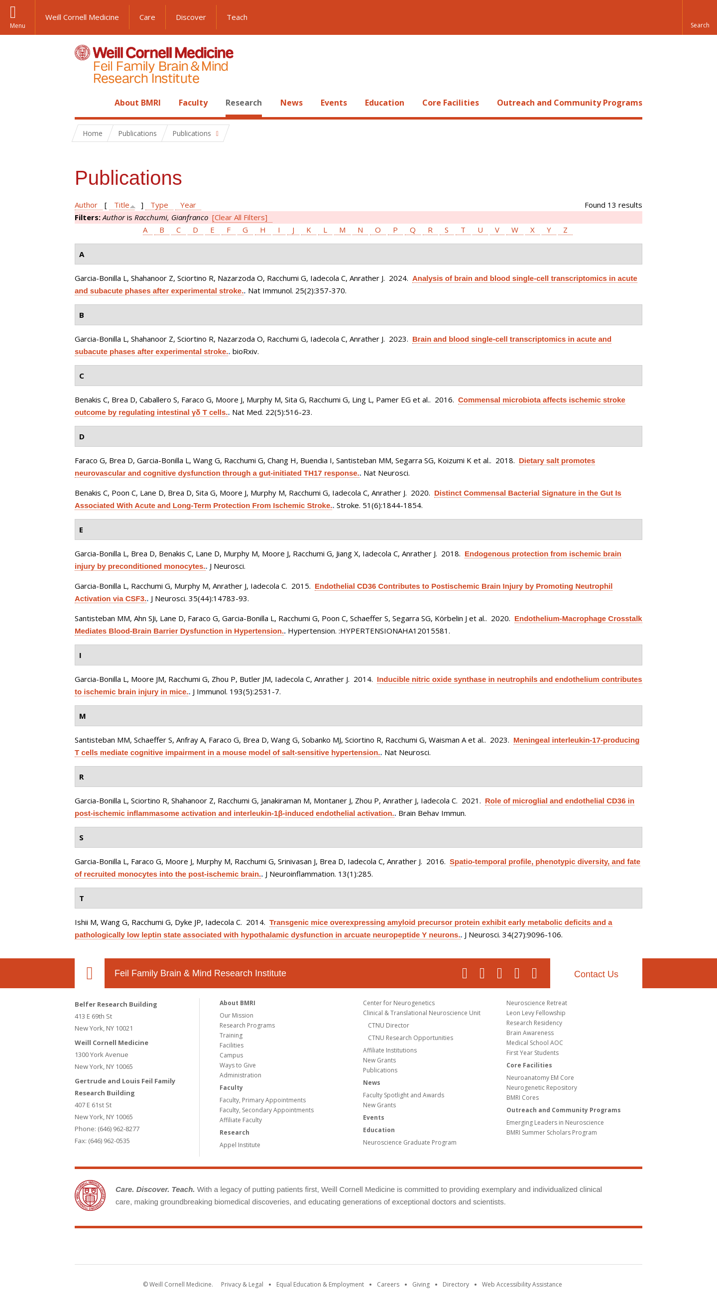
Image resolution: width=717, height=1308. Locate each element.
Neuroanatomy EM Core (540, 1077)
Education (384, 102)
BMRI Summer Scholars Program (551, 1132)
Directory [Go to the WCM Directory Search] (456, 1284)
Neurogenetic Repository (541, 1087)
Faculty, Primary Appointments (263, 1100)
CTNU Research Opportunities (410, 1038)
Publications (380, 1070)
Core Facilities (450, 102)
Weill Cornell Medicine (82, 17)
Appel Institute (240, 1145)
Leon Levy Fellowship (536, 1013)
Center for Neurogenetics (399, 1003)
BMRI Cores (522, 1097)
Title (121, 205)
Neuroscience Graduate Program (410, 1142)
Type (159, 205)
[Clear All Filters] (239, 217)
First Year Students (532, 1052)
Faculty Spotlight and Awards (403, 1095)
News (291, 102)
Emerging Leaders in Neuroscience (555, 1122)
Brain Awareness (530, 1033)
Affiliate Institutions (390, 1050)
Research (244, 102)
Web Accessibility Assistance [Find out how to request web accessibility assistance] (522, 1284)
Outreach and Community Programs (569, 102)
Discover (191, 17)
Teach (237, 17)
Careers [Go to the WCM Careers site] (388, 1284)
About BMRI (138, 102)
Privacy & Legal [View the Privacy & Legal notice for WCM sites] (242, 1284)
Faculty (193, 102)
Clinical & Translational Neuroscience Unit (421, 1013)
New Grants (379, 1060)
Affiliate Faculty (241, 1120)
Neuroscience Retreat (536, 1003)
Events (334, 102)
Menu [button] (17, 25)
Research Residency (534, 1023)
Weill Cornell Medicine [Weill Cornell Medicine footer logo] (286, 1248)
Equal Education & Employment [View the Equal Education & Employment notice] (320, 1284)
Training (231, 1035)
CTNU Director (388, 1025)
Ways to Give (238, 1065)
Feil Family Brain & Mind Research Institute (200, 973)
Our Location (90, 973)
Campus (231, 1055)
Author (86, 205)
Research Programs (247, 1025)
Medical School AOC (534, 1043)
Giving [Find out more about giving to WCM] (421, 1284)
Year (188, 205)
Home (86, 103)
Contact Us (596, 974)
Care (147, 17)
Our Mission (236, 1015)
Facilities (231, 1045)
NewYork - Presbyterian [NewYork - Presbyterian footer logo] (442, 1248)
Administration (240, 1075)
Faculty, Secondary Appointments (267, 1110)
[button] (699, 17)
